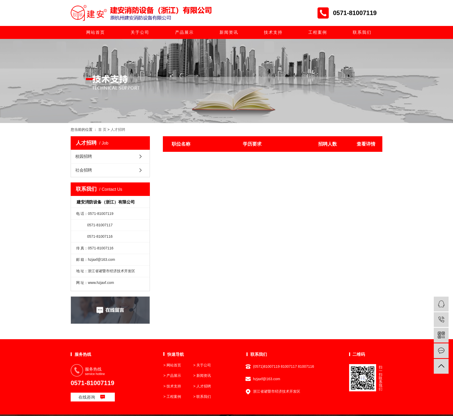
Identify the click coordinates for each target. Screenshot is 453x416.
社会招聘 (83, 170)
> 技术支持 (172, 386)
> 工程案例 (172, 396)
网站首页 (95, 32)
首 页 (102, 129)
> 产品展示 (172, 375)
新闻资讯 (228, 32)
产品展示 (184, 32)
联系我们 (362, 32)
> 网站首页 (172, 365)
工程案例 (317, 32)
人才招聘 (118, 129)
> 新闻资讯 (202, 375)
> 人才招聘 (202, 386)
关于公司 (140, 32)
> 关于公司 (202, 365)
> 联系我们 (202, 396)
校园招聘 (83, 156)
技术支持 (273, 32)
